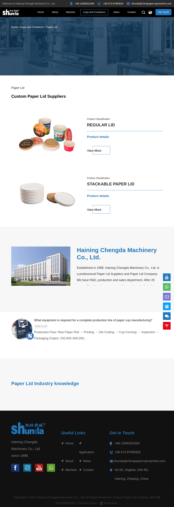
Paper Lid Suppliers (110, 274)
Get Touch (163, 12)
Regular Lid (101, 125)
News (116, 12)
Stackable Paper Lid (110, 184)
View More (94, 150)
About (55, 12)
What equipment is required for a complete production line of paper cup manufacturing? (93, 320)
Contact (131, 12)
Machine (70, 12)
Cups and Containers (94, 12)
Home (41, 12)
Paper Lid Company (143, 274)
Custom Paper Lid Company (131, 497)
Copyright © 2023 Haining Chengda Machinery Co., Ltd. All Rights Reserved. (63, 497)
